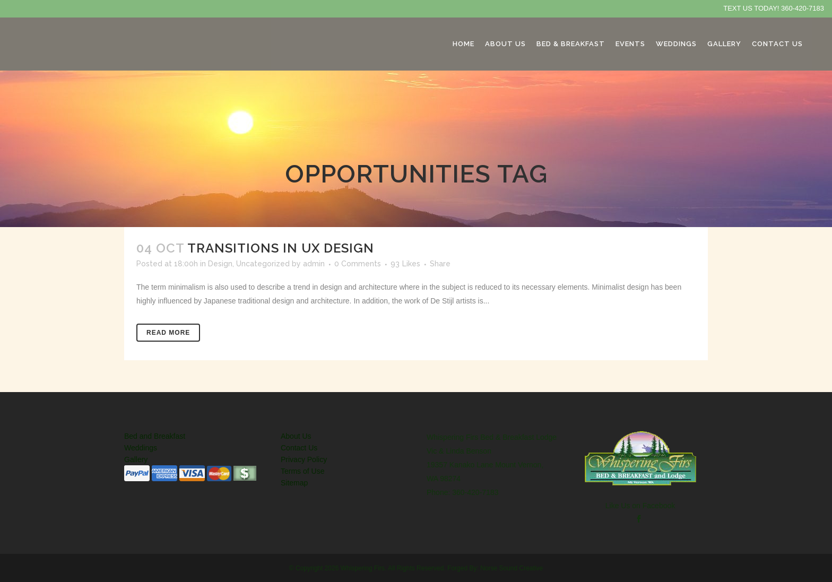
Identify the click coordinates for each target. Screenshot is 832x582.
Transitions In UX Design (280, 248)
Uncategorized (263, 263)
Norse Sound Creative (511, 568)
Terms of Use (302, 471)
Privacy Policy (304, 459)
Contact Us (299, 448)
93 (405, 263)
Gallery (136, 459)
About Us (296, 436)
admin (314, 263)
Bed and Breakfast (154, 436)
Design (220, 263)
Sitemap (294, 483)
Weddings (140, 448)
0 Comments (357, 263)
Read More (168, 332)
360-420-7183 (802, 8)
